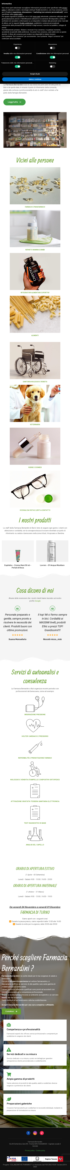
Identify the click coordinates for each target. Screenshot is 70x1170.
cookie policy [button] (17, 14)
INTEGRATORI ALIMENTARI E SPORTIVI (35, 293)
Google (38, 601)
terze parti (36, 16)
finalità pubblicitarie (26, 23)
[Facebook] (28, 1133)
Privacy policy (30, 1150)
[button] (14, 102)
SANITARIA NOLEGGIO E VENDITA (35, 382)
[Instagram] (35, 1133)
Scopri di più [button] (35, 74)
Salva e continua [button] (35, 79)
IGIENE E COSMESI (35, 467)
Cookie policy (40, 1150)
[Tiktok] (42, 1133)
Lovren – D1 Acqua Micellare (52, 565)
